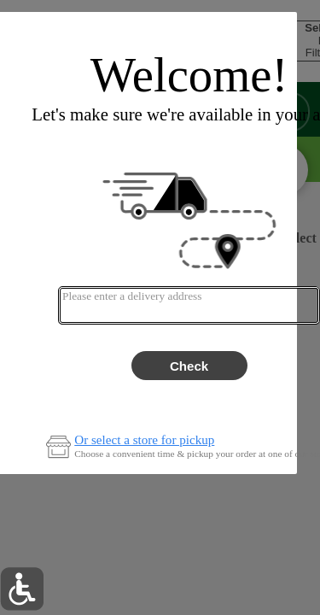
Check (189, 366)
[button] (22, 589)
